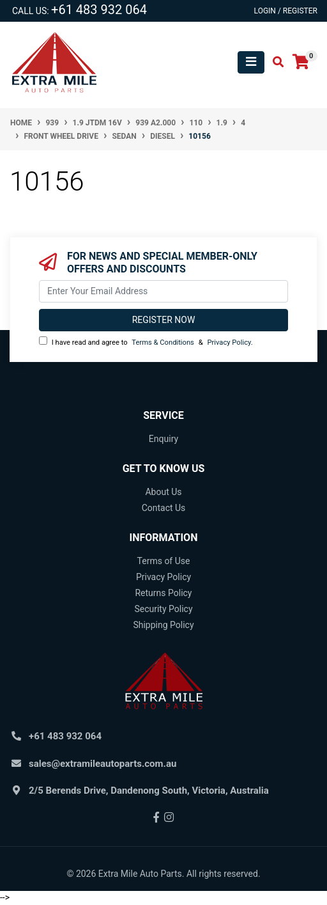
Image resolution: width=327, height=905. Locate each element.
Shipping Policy (163, 625)
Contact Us (164, 508)
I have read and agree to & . (146, 341)
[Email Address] (163, 291)
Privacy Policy (228, 342)
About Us (163, 492)
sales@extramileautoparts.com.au (102, 763)
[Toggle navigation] (251, 62)
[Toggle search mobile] (274, 62)
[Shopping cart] (300, 62)
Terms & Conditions (163, 342)
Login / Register (285, 10)
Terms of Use (163, 561)
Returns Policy (163, 593)
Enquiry (163, 439)
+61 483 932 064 (99, 9)
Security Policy (163, 609)
